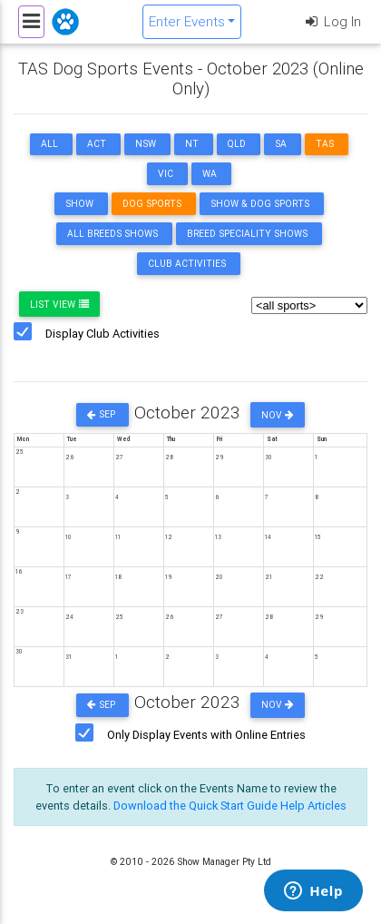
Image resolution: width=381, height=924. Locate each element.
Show (79, 204)
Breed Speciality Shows (247, 234)
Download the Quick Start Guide (195, 805)
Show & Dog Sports (259, 204)
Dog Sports (151, 204)
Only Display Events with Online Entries (206, 734)
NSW (145, 144)
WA (209, 174)
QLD (237, 144)
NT (192, 144)
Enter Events (187, 21)
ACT (96, 144)
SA (281, 144)
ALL (49, 144)
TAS (325, 144)
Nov (277, 415)
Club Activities (187, 264)
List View (59, 304)
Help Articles (313, 805)
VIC (165, 174)
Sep (102, 415)
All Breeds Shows (112, 234)
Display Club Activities (102, 333)
